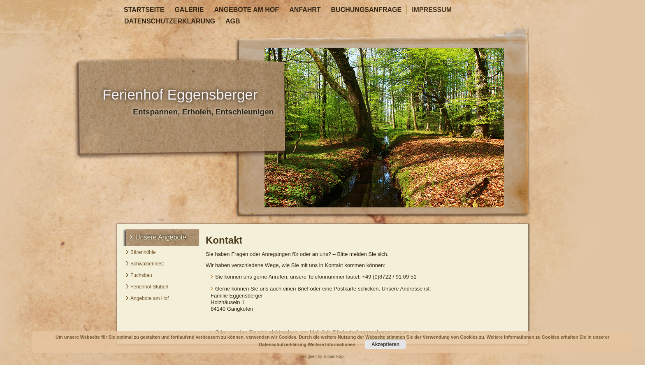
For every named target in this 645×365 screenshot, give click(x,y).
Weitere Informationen (331, 344)
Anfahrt (304, 9)
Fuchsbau (141, 275)
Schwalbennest (147, 264)
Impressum (432, 9)
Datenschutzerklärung (169, 21)
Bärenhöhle (142, 252)
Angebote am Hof (246, 9)
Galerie (189, 9)
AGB (232, 21)
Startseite (144, 9)
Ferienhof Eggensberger (180, 94)
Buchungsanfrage (366, 9)
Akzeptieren (385, 344)
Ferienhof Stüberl (149, 287)
